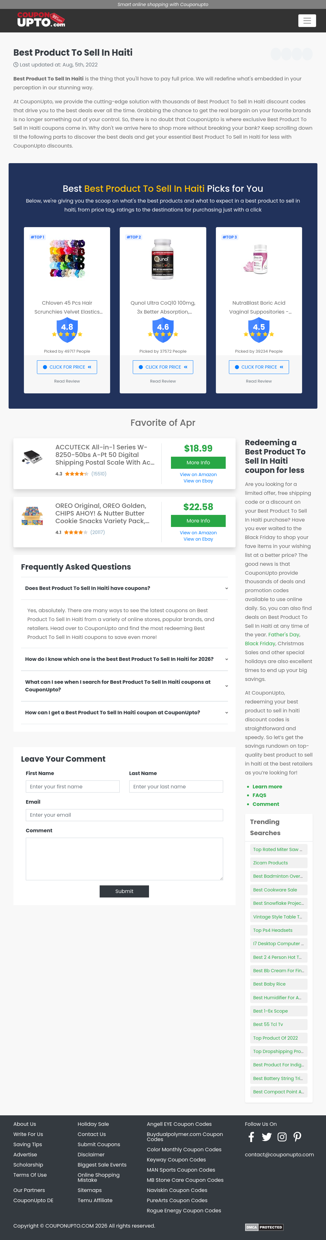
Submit (124, 891)
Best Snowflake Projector (280, 903)
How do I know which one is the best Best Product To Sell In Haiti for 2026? (119, 659)
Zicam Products (270, 863)
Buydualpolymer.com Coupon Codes (185, 1137)
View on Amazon (198, 474)
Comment (39, 830)
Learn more (267, 786)
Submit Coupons (99, 1144)
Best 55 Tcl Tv (268, 1024)
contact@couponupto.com (279, 1154)
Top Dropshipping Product (282, 1051)
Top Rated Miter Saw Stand (283, 849)
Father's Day (283, 634)
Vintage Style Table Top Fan (284, 917)
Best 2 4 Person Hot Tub (279, 957)
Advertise (25, 1154)
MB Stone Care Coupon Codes (185, 1180)
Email (33, 802)
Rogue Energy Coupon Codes (184, 1210)
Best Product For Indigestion (284, 1065)
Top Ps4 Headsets (273, 930)
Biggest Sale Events (102, 1164)
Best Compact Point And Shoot (287, 1092)
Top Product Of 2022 (275, 1038)
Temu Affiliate (95, 1200)
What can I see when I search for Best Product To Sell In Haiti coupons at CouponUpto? (118, 685)
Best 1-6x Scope (270, 1011)
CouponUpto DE (33, 1200)
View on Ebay (198, 481)
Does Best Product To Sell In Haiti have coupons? (87, 588)
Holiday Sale (93, 1124)
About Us (24, 1124)
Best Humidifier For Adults (281, 997)
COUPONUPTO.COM (69, 1226)
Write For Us (28, 1134)
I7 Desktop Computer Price (282, 943)
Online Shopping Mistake (99, 1177)
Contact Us (92, 1134)
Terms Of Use (30, 1175)
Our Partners (29, 1190)
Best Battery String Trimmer (283, 1078)
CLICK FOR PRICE (67, 367)
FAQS (259, 795)
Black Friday (260, 643)
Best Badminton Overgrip (281, 876)
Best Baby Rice (269, 984)
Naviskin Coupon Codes (177, 1190)
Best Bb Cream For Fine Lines (285, 970)
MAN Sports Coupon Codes (181, 1170)
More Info (198, 462)
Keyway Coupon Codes (176, 1159)
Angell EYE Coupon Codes (179, 1124)
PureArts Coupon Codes (177, 1200)
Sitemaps (90, 1190)
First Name (40, 773)
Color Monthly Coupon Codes (184, 1149)
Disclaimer (91, 1154)
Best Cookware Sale (275, 890)
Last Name (143, 773)
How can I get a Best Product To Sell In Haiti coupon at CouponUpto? (112, 712)
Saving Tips (27, 1144)
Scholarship (28, 1164)
